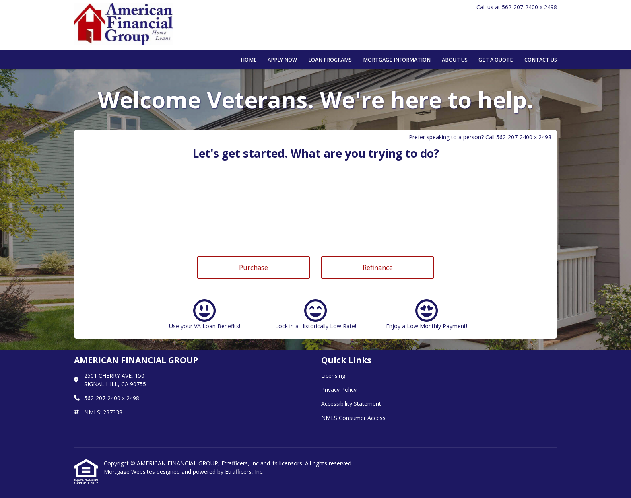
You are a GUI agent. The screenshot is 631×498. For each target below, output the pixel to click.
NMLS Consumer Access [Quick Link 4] (353, 418)
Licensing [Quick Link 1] (333, 375)
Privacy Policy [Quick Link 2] (339, 389)
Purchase (253, 267)
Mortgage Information (397, 59)
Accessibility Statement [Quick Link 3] (351, 403)
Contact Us (540, 59)
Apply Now (282, 59)
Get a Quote (495, 59)
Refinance (378, 267)
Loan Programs (330, 59)
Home (249, 59)
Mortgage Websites (130, 471)
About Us (455, 59)
